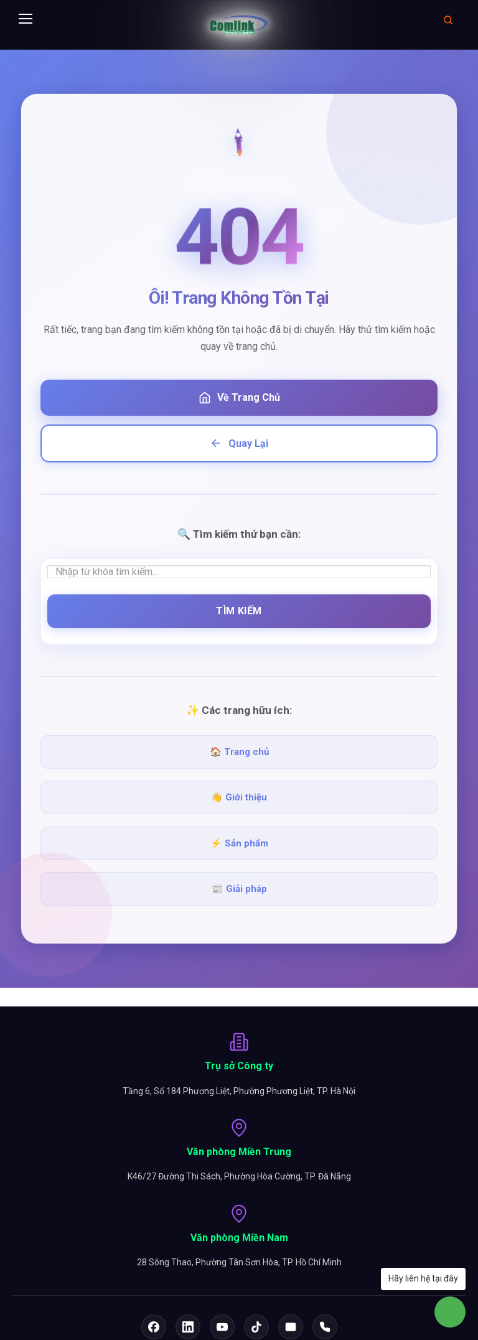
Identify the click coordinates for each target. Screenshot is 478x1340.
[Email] (290, 1326)
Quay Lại (239, 443)
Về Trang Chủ (239, 397)
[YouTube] (222, 1326)
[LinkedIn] (188, 1326)
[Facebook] (153, 1326)
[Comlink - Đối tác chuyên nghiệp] (239, 25)
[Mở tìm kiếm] (448, 19)
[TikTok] (256, 1326)
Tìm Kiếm (239, 611)
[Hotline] (324, 1326)
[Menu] (25, 19)
